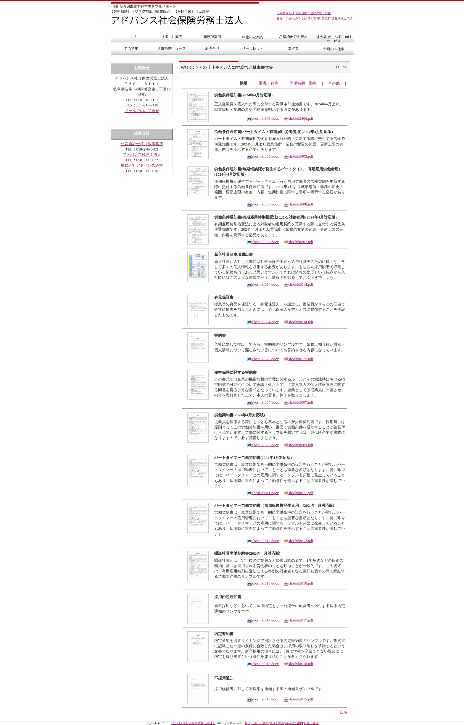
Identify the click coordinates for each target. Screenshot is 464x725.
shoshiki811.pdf (298, 493)
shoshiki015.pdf (298, 699)
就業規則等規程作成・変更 (313, 13)
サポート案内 (260, 723)
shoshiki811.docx (263, 493)
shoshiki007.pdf (298, 402)
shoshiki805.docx (263, 156)
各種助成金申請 (342, 18)
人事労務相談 (285, 13)
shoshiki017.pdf (298, 620)
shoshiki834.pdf (298, 322)
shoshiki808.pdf (298, 204)
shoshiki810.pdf (298, 583)
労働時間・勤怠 (303, 83)
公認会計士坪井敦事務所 (142, 144)
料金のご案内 (294, 723)
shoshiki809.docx (263, 445)
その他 (334, 83)
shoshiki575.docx (263, 359)
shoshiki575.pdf (298, 359)
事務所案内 (277, 723)
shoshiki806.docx (263, 118)
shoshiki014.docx (263, 284)
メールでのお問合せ (142, 111)
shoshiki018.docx (263, 663)
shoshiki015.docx (263, 699)
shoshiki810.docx (263, 583)
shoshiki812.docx (263, 540)
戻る (343, 712)
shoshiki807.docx (263, 241)
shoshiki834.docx (263, 322)
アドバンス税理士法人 (142, 154)
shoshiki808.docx (263, 204)
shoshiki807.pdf (298, 241)
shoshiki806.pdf (298, 118)
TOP (247, 723)
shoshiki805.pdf (298, 156)
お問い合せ (311, 723)
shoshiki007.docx (263, 402)
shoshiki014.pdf (298, 284)
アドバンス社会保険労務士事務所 (193, 723)
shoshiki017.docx (263, 620)
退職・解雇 (268, 83)
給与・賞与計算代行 (317, 18)
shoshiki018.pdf (298, 663)
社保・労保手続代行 (290, 18)
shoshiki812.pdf (298, 540)
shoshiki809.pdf (298, 445)
